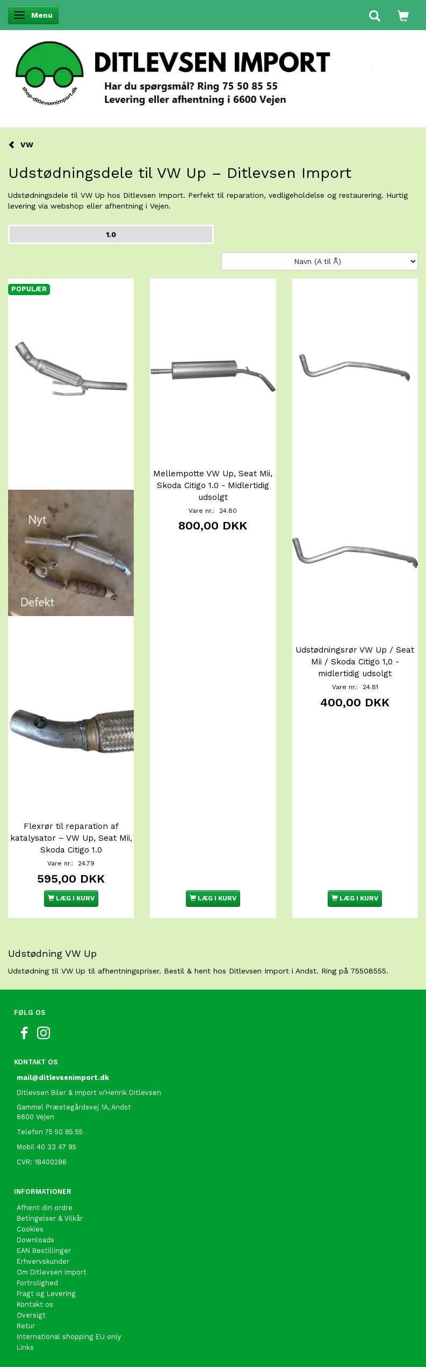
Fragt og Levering (46, 1294)
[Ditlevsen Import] (213, 70)
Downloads (35, 1240)
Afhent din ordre (45, 1208)
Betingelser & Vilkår (50, 1218)
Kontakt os (35, 1304)
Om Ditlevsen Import (51, 1272)
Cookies (30, 1229)
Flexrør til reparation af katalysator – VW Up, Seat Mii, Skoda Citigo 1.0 (71, 838)
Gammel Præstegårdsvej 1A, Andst (74, 1107)
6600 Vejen (35, 1117)
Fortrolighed (37, 1283)
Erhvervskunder (43, 1261)
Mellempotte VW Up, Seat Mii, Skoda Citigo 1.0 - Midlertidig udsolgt (212, 485)
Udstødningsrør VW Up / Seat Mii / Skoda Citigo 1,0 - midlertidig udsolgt (354, 661)
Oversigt (31, 1315)
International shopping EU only (69, 1337)
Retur (26, 1326)
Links (25, 1347)
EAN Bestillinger (44, 1251)
